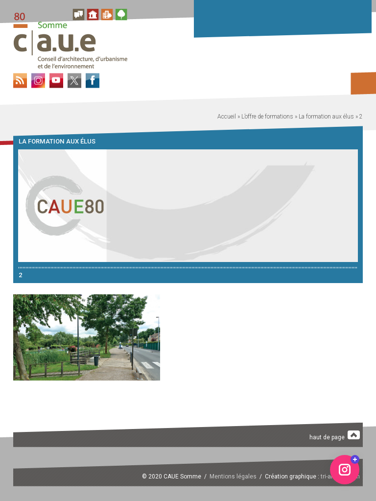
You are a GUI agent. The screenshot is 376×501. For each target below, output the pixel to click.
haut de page (334, 435)
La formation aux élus (326, 116)
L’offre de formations (267, 116)
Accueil (226, 116)
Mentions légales (233, 476)
